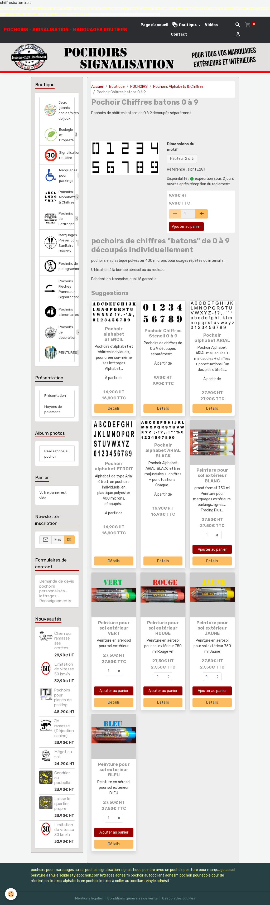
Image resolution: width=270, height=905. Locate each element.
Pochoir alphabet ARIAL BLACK (163, 450)
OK (69, 547)
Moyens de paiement (53, 417)
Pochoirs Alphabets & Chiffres (178, 86)
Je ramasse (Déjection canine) (64, 736)
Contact (179, 34)
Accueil (97, 86)
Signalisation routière (59, 156)
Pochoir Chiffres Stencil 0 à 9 (162, 333)
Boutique (184, 25)
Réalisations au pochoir (54, 461)
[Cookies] (11, 894)
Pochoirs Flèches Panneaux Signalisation (59, 294)
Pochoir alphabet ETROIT (114, 466)
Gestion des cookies (179, 898)
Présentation (55, 402)
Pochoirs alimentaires (59, 317)
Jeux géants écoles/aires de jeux (59, 110)
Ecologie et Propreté (59, 136)
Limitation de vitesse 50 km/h (64, 677)
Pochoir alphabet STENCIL (113, 334)
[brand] (65, 29)
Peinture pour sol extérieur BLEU (114, 769)
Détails (114, 408)
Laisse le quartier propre (62, 811)
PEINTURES (59, 359)
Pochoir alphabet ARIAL (212, 337)
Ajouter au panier (186, 226)
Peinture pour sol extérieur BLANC (212, 475)
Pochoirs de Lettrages (59, 222)
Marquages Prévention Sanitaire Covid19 (59, 247)
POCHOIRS (139, 86)
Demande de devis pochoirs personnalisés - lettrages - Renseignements (56, 599)
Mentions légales (88, 898)
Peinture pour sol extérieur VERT (114, 628)
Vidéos (211, 25)
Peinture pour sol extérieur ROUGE (163, 628)
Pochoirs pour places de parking (63, 705)
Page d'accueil (154, 25)
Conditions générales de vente (132, 898)
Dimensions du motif (180, 147)
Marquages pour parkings (59, 177)
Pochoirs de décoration (59, 338)
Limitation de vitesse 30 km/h (64, 837)
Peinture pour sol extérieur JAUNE (212, 628)
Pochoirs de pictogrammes (59, 270)
